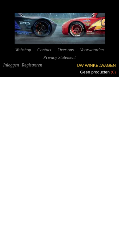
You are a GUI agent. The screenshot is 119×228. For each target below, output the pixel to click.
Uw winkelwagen (96, 65)
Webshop (23, 50)
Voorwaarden (92, 50)
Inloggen (11, 65)
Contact (44, 50)
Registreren (32, 65)
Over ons (66, 50)
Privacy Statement (59, 57)
